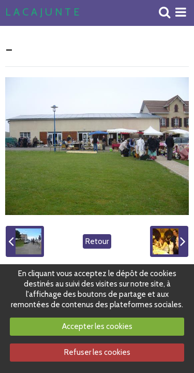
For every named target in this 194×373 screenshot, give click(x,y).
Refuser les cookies (97, 352)
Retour (97, 241)
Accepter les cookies (97, 326)
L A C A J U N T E (42, 12)
